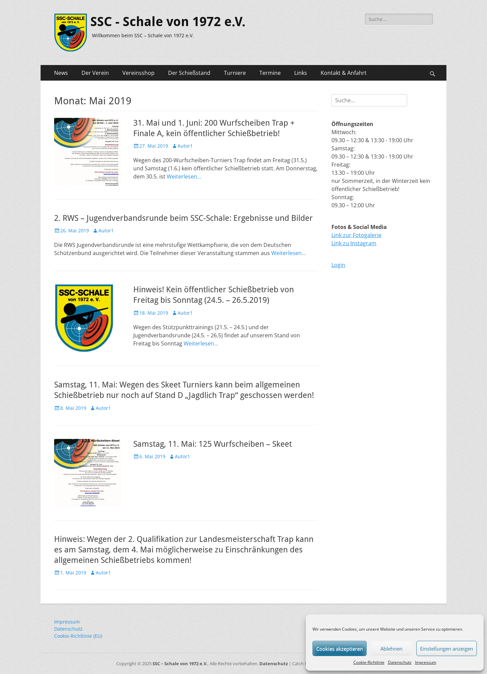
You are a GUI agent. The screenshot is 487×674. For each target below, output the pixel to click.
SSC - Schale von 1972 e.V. (168, 21)
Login (338, 265)
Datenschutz (400, 662)
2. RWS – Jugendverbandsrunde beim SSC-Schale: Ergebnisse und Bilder (183, 218)
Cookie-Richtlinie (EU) (78, 636)
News (61, 73)
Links (300, 73)
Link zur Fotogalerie (356, 235)
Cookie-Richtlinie (369, 662)
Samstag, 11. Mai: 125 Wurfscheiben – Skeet (212, 444)
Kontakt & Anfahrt (344, 73)
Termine (270, 73)
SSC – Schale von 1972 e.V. (180, 663)
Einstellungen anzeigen (446, 648)
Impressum (425, 662)
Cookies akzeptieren (339, 648)
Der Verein (95, 73)
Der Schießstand (189, 73)
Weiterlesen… (184, 176)
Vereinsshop (138, 73)
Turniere (235, 73)
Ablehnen (391, 648)
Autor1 (185, 146)
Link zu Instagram (353, 243)
